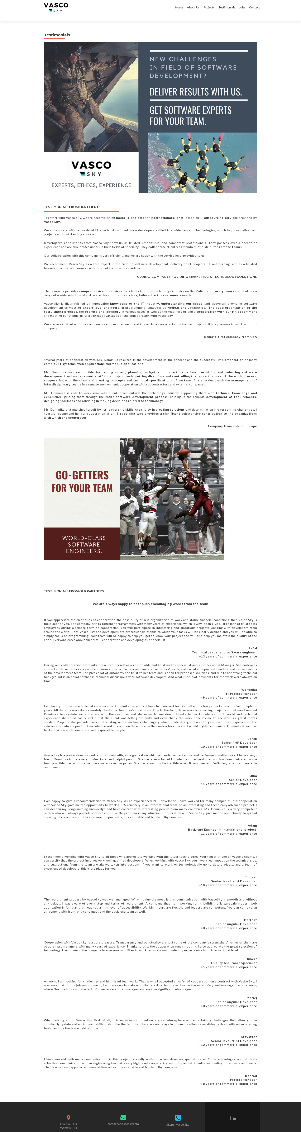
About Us (193, 7)
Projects (209, 7)
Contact (254, 7)
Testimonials (226, 7)
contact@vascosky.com (123, 1117)
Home (179, 7)
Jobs (242, 7)
